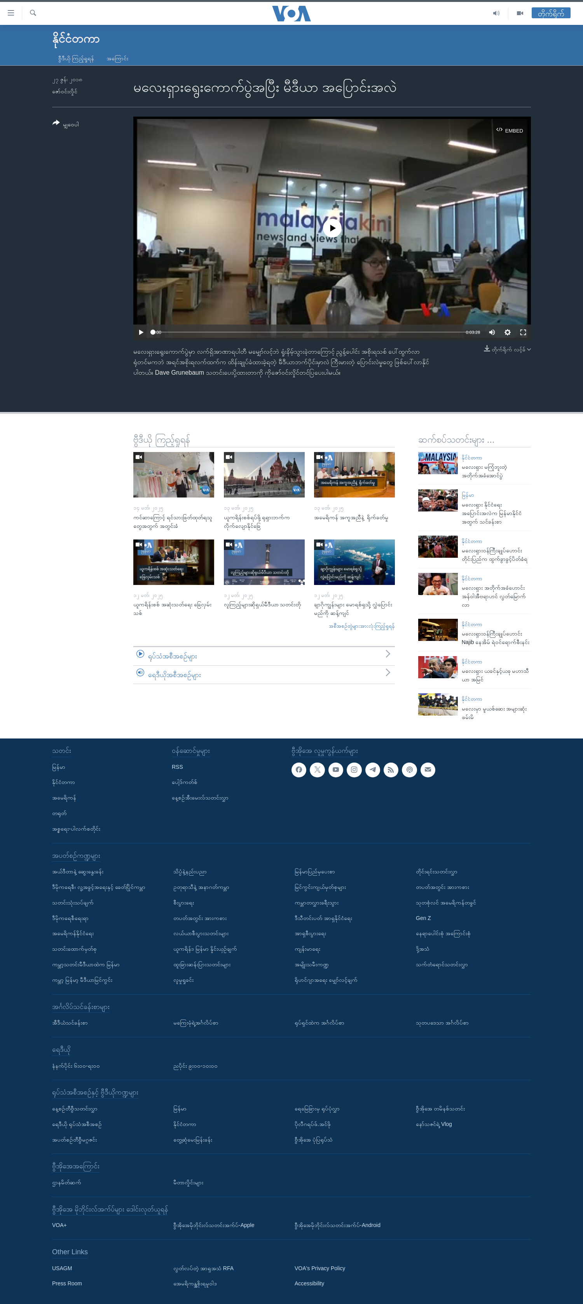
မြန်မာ (468, 495)
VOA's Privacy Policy (320, 1268)
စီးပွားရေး (183, 902)
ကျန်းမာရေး (307, 949)
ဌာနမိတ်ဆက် (66, 1182)
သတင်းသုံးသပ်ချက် (73, 902)
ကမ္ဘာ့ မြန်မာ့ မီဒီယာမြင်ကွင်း (82, 979)
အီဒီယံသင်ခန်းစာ (70, 1022)
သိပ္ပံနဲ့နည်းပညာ (190, 871)
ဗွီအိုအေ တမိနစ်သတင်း (440, 1108)
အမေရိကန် (64, 797)
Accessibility (309, 1283)
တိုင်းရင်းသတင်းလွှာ (436, 871)
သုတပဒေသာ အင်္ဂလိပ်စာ (442, 1022)
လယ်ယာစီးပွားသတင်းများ (201, 933)
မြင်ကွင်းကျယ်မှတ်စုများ (320, 887)
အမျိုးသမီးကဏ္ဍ (312, 964)
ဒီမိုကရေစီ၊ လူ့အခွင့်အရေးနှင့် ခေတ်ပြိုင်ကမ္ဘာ (98, 887)
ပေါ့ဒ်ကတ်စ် (184, 782)
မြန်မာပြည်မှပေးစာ (315, 871)
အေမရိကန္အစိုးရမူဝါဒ (195, 1283)
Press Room (67, 1283)
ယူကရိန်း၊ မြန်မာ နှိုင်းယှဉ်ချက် (205, 949)
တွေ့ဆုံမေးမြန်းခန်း (192, 1139)
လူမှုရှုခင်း (183, 979)
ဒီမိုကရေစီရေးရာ (70, 918)
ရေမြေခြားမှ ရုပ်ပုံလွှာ (317, 1108)
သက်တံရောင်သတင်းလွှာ (442, 964)
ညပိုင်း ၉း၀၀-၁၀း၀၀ (195, 1065)
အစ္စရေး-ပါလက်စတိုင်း (76, 828)
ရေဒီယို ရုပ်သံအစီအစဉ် (77, 1124)
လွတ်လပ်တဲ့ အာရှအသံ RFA (203, 1268)
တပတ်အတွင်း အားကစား (200, 918)
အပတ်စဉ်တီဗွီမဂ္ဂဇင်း (74, 1139)
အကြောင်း (117, 58)
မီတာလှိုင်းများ (188, 1182)
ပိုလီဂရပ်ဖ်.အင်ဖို (313, 1124)
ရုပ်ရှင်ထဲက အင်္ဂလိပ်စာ (319, 1022)
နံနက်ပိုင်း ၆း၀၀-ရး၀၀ (76, 1065)
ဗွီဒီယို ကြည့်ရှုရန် (76, 58)
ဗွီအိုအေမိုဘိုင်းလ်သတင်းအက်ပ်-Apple (213, 1225)
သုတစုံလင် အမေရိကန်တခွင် (446, 902)
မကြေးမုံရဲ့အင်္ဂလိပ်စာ (195, 1022)
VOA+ (59, 1225)
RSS (177, 766)
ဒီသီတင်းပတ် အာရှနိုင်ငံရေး (323, 918)
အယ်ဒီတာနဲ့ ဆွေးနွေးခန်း (77, 871)
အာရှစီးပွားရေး (310, 933)
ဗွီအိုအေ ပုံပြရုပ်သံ (314, 1139)
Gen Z (423, 918)
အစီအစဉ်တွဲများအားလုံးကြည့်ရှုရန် (362, 626)
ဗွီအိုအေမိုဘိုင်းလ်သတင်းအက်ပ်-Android (338, 1225)
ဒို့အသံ (422, 949)
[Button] (65, 125)
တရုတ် (59, 813)
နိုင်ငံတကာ (472, 458)
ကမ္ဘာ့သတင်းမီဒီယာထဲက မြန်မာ (86, 964)
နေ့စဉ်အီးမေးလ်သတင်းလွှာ (200, 797)
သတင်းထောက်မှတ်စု (74, 949)
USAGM (62, 1268)
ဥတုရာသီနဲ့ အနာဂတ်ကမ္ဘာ (201, 887)
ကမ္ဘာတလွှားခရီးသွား (317, 902)
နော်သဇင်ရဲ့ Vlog (434, 1124)
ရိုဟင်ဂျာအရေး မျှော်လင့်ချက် (326, 979)
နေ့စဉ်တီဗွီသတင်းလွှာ (75, 1108)
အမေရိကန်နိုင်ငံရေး (73, 933)
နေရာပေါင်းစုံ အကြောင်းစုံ (443, 933)
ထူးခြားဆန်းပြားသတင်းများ (201, 964)
